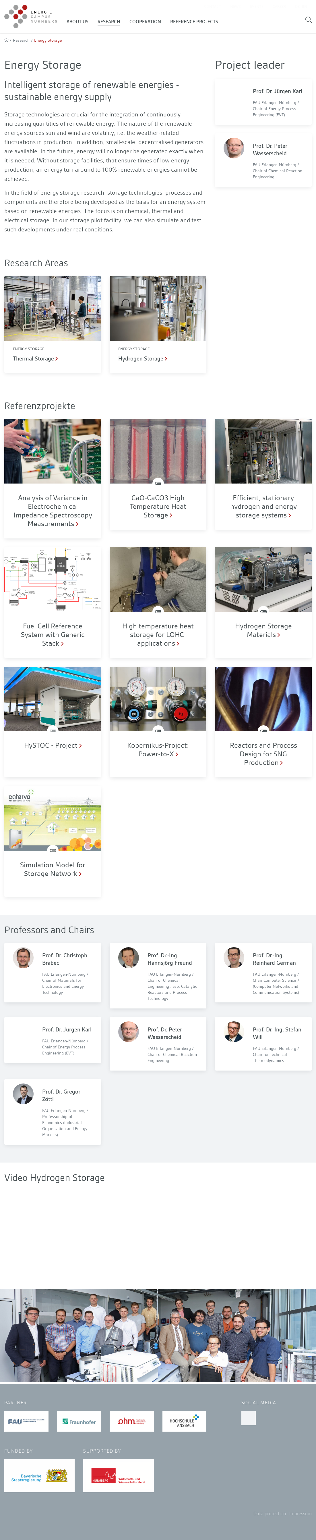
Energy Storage (28, 350)
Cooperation (148, 23)
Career (279, 7)
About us (80, 23)
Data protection (269, 1514)
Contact (212, 7)
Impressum (300, 1514)
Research (111, 23)
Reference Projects (197, 23)
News (235, 7)
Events (256, 7)
